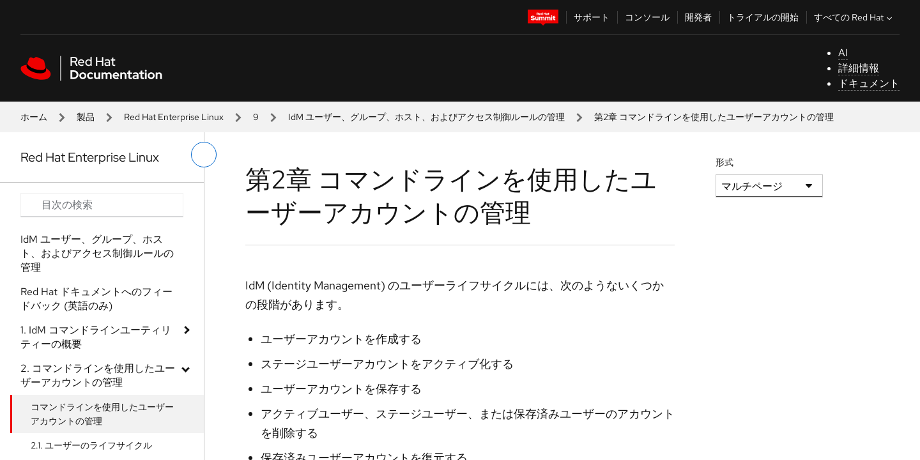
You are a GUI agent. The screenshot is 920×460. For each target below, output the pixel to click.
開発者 (698, 17)
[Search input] (101, 205)
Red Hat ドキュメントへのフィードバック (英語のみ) (96, 298)
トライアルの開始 (763, 17)
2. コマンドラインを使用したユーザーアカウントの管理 (97, 375)
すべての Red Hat (854, 17)
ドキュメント (869, 83)
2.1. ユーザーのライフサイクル (91, 445)
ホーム (33, 117)
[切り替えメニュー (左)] (204, 154)
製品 (86, 117)
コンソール (647, 17)
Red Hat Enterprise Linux (174, 117)
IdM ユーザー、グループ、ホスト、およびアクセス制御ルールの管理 (426, 117)
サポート (592, 17)
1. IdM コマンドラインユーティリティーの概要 (95, 337)
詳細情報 (858, 68)
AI (843, 52)
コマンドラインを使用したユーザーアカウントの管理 (102, 414)
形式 (724, 162)
